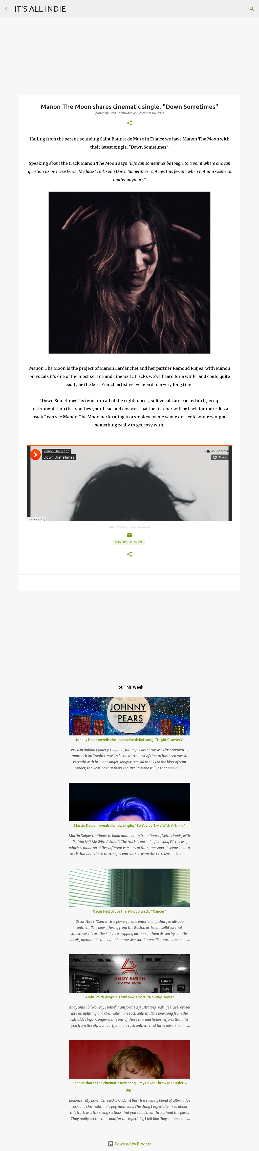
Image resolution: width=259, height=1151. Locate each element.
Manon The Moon (118, 527)
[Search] (252, 9)
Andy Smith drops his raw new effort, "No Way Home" (129, 997)
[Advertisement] (129, 633)
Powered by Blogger (129, 1144)
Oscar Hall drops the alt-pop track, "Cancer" (129, 911)
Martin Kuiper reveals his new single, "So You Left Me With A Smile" (129, 826)
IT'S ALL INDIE (40, 8)
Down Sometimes (140, 527)
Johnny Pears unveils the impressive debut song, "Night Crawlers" (129, 740)
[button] (129, 123)
